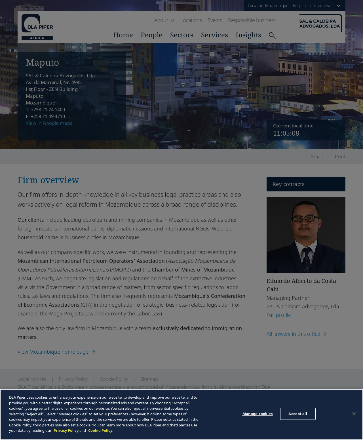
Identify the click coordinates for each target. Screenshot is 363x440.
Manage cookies (257, 413)
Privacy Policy (66, 430)
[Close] (354, 414)
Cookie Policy (100, 430)
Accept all (297, 413)
